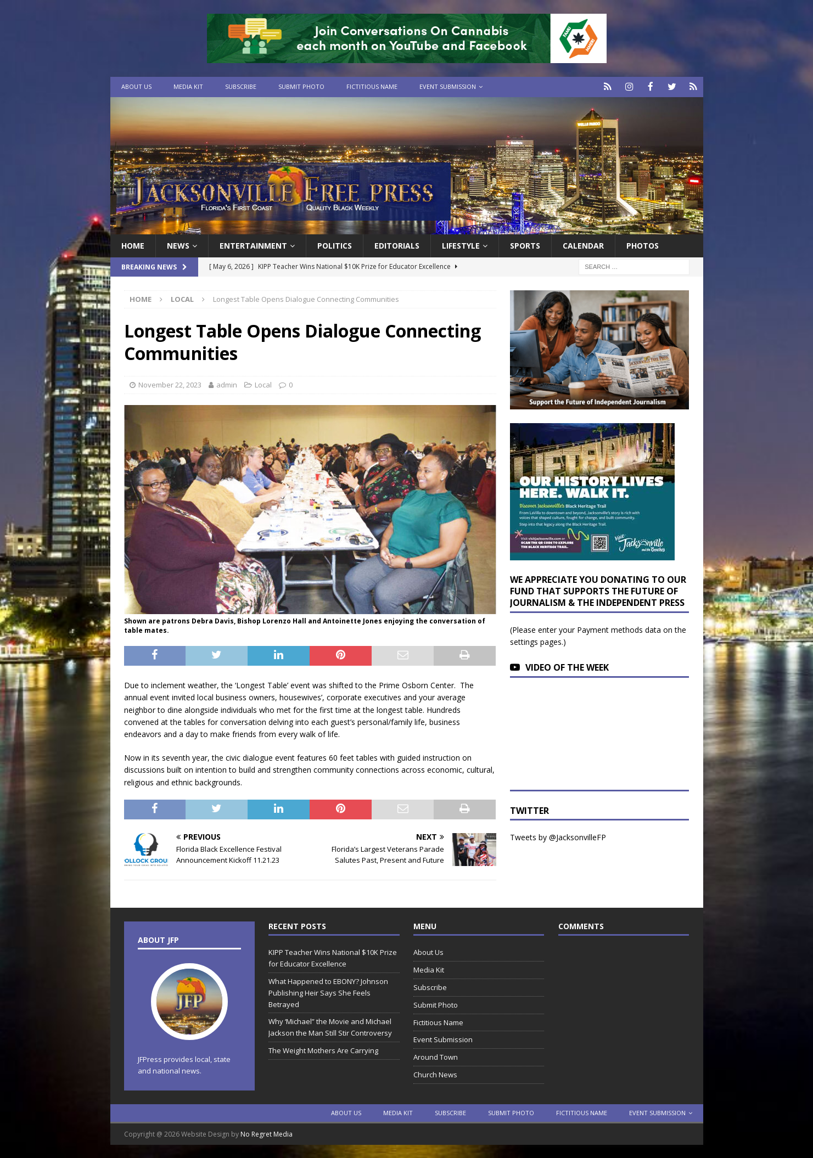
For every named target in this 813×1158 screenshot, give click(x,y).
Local (263, 384)
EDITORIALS (396, 244)
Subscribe (240, 86)
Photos (642, 244)
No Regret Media (266, 1133)
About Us (136, 86)
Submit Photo (301, 86)
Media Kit (188, 86)
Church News (435, 1073)
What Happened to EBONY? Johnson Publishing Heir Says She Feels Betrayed (328, 991)
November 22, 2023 (169, 384)
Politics (334, 244)
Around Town (435, 1056)
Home (132, 244)
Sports (525, 244)
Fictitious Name (371, 86)
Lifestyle (461, 244)
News (178, 244)
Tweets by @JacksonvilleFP (558, 836)
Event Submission (447, 86)
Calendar (583, 244)
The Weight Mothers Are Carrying (323, 1049)
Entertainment (253, 244)
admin (226, 384)
